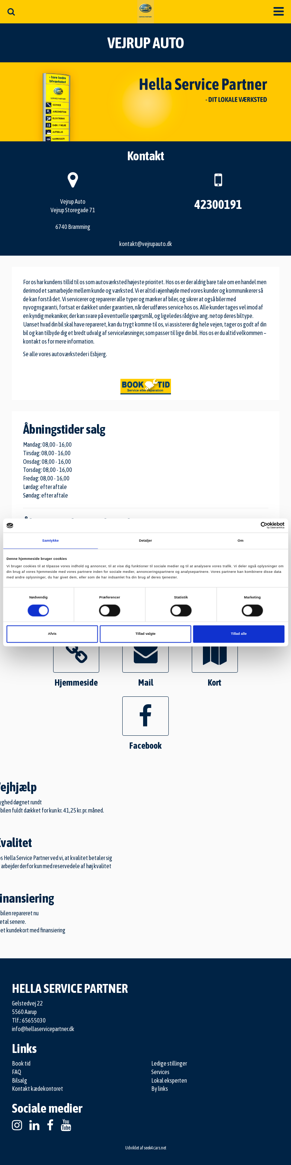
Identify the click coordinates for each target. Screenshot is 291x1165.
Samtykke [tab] (50, 540)
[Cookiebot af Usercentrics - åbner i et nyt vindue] (252, 525)
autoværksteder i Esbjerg (79, 354)
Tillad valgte (146, 634)
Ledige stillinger (169, 1063)
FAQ (16, 1072)
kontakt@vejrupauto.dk (145, 243)
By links (159, 1088)
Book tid (21, 1063)
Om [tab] (240, 540)
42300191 (218, 204)
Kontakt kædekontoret (37, 1088)
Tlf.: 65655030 (29, 1020)
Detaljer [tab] (145, 540)
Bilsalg (19, 1080)
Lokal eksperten (169, 1080)
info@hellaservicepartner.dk (43, 1028)
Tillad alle (238, 634)
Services (160, 1072)
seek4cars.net (155, 1148)
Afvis (52, 634)
